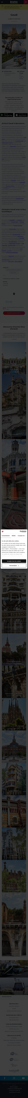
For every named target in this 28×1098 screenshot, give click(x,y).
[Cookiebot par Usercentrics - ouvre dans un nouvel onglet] (20, 531)
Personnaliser (14, 565)
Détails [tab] (14, 535)
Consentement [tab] (6, 535)
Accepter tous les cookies (14, 561)
